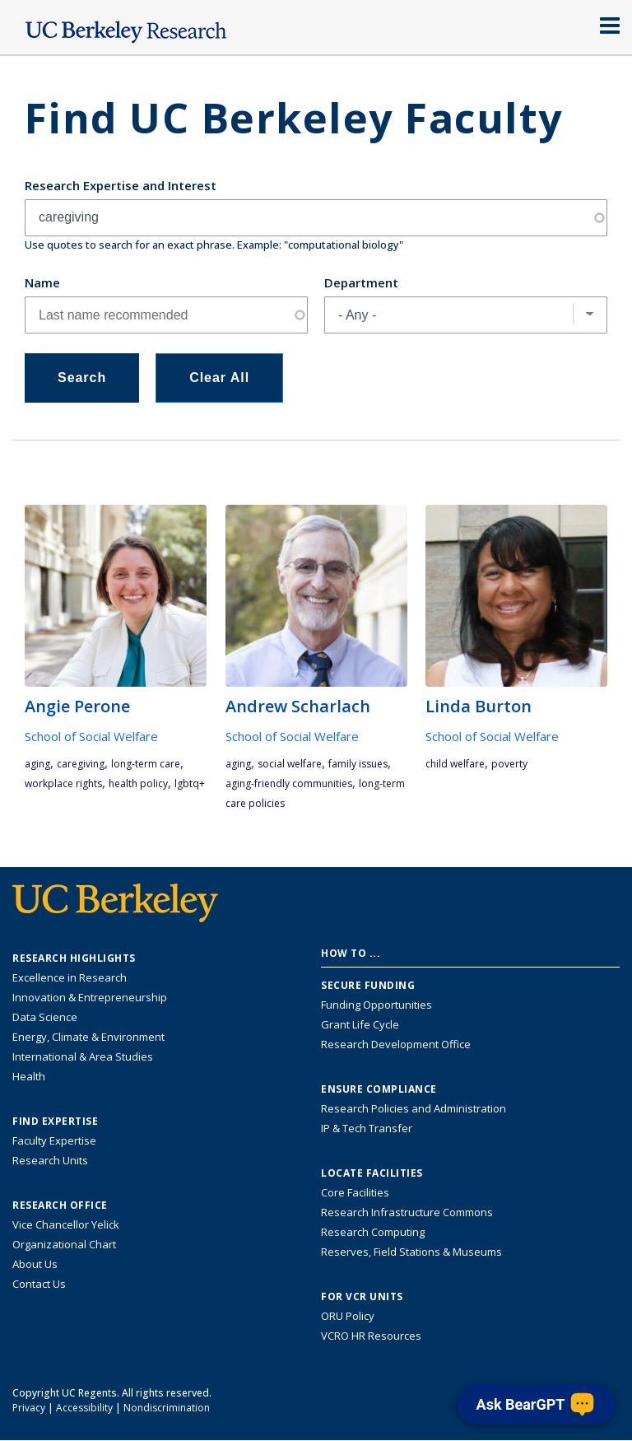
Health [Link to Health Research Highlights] (28, 1076)
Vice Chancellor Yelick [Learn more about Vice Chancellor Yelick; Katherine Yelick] (65, 1224)
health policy (138, 783)
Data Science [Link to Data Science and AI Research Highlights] (44, 1017)
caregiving (81, 764)
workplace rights (63, 783)
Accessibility (84, 1408)
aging (37, 764)
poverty (509, 764)
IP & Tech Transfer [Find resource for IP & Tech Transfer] (366, 1128)
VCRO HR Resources (371, 1335)
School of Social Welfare (91, 736)
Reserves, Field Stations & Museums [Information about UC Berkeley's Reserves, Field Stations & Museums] (411, 1251)
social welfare (290, 764)
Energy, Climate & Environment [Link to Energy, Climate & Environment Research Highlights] (88, 1036)
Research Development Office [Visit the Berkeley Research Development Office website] (396, 1044)
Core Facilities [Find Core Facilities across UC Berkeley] (355, 1192)
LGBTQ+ (189, 783)
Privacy (28, 1408)
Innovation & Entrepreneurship (89, 997)
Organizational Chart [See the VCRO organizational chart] (64, 1244)
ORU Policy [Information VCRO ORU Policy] (347, 1315)
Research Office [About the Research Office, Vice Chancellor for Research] (60, 1205)
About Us (35, 1264)
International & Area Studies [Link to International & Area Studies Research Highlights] (82, 1056)
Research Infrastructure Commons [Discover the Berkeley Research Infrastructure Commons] (407, 1212)
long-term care (145, 764)
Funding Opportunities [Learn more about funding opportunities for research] (376, 1004)
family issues (358, 764)
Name (42, 282)
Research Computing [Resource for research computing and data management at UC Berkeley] (373, 1231)
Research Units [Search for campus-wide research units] (50, 1160)
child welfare (455, 764)
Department (361, 282)
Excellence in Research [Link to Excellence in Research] (69, 977)
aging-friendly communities (288, 783)
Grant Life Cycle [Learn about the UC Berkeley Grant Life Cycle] (360, 1024)
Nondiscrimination (166, 1408)
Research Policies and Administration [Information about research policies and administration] (413, 1108)
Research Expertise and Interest (120, 185)
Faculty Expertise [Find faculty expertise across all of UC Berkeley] (54, 1140)
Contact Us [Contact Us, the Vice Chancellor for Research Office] (39, 1283)
